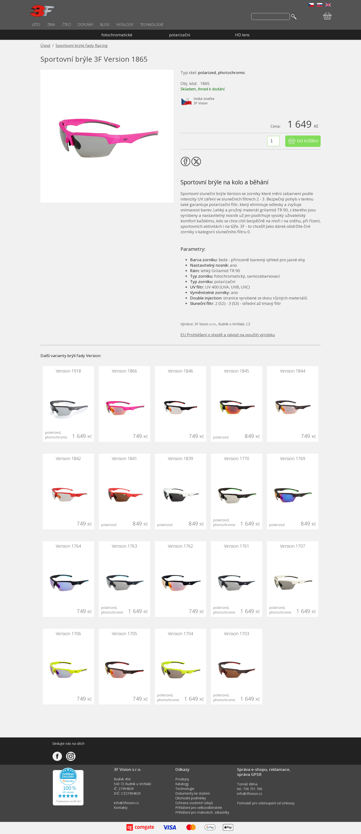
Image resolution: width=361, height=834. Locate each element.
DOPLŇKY (85, 24)
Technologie (184, 788)
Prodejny (182, 779)
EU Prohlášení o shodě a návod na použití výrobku (227, 334)
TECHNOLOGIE (151, 24)
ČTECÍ (66, 24)
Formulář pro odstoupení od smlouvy (265, 803)
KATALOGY (125, 24)
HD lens (242, 34)
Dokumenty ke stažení (192, 793)
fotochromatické (116, 34)
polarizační (179, 34)
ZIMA (51, 24)
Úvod (45, 45)
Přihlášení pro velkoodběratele (198, 807)
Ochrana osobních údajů (194, 803)
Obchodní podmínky (190, 798)
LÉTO (36, 24)
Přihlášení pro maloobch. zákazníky (202, 812)
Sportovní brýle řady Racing (82, 45)
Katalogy (182, 784)
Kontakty (121, 807)
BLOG (104, 24)
